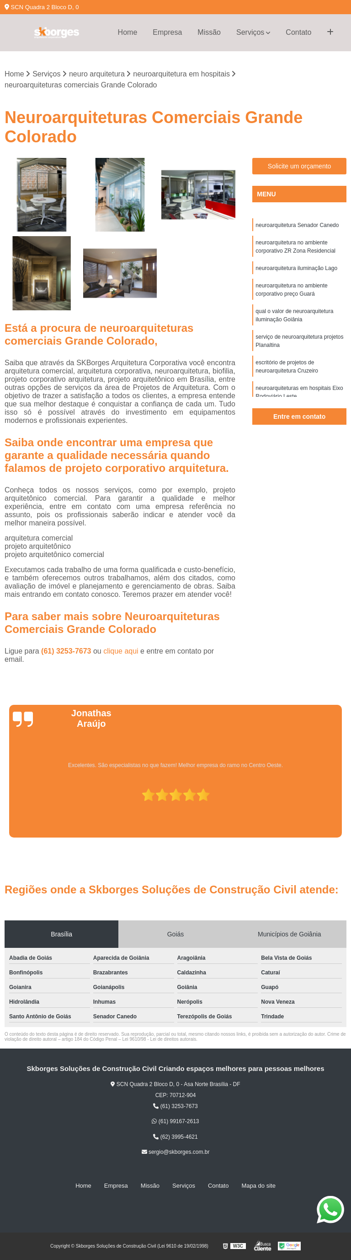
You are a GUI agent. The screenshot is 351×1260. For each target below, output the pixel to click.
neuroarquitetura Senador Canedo (297, 225)
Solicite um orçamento (299, 166)
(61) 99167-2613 (175, 1121)
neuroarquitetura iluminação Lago (296, 268)
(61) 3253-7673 (67, 651)
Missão (209, 32)
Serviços (250, 32)
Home (128, 32)
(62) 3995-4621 (175, 1137)
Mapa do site (258, 1185)
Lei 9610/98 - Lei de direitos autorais (159, 1039)
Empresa (167, 32)
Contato (298, 32)
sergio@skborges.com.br (176, 1152)
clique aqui (120, 651)
